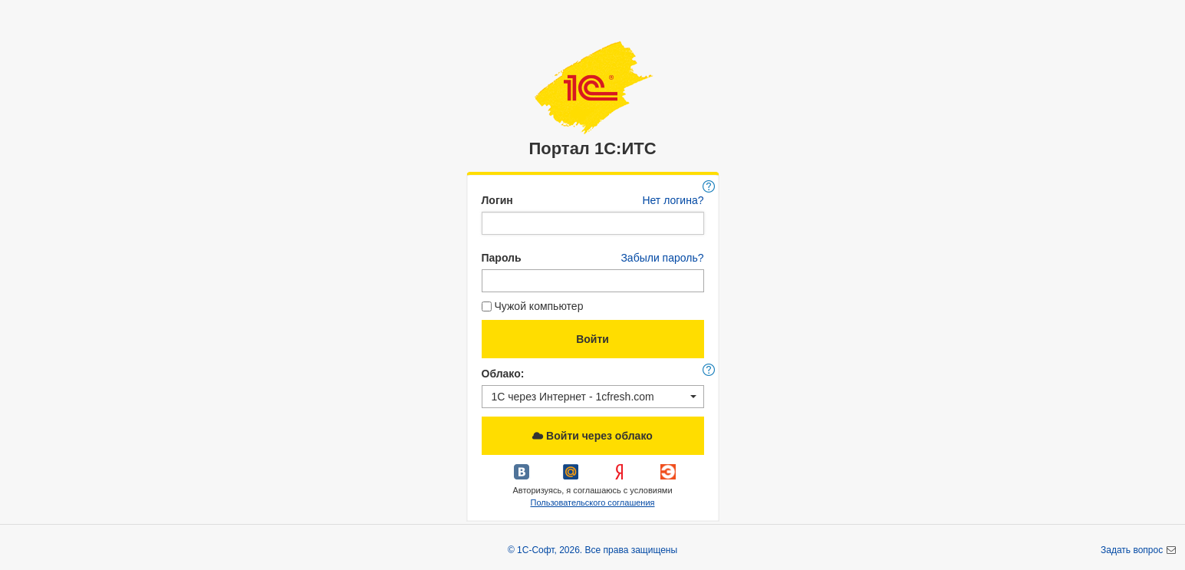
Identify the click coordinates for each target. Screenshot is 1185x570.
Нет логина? (672, 200)
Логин (497, 200)
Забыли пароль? (661, 258)
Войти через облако (592, 436)
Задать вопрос (1133, 550)
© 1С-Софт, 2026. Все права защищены (592, 550)
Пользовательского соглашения (592, 502)
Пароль (502, 258)
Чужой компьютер (533, 306)
